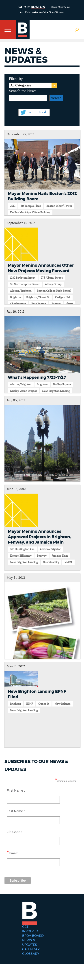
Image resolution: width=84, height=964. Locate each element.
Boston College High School (54, 290)
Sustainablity (51, 562)
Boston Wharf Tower (59, 206)
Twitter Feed (36, 112)
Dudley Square (62, 384)
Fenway (56, 304)
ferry (70, 304)
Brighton (15, 297)
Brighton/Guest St (38, 297)
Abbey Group (53, 284)
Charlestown (18, 304)
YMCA (68, 562)
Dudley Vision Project (23, 391)
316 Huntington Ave (22, 549)
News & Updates (29, 942)
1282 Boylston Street (22, 277)
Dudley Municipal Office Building (30, 212)
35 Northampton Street (25, 284)
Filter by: (16, 79)
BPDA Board (33, 935)
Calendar (31, 949)
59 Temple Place (31, 206)
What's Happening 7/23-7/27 (37, 378)
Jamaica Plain (60, 555)
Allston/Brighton (20, 290)
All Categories (21, 85)
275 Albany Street (52, 277)
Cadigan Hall (62, 297)
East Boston (38, 304)
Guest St (43, 703)
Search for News (22, 91)
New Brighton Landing (56, 391)
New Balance (63, 703)
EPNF (29, 703)
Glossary (30, 953)
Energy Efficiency (20, 555)
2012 (12, 206)
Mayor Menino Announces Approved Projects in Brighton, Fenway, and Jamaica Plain (39, 537)
